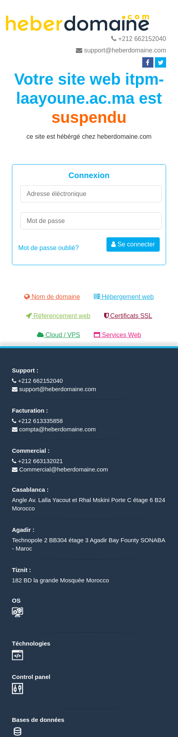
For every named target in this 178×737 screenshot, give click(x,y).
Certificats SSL (128, 315)
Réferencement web (58, 315)
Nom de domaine (52, 296)
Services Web (117, 335)
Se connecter (133, 244)
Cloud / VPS (58, 335)
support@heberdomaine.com (121, 50)
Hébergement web (124, 296)
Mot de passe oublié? (48, 247)
